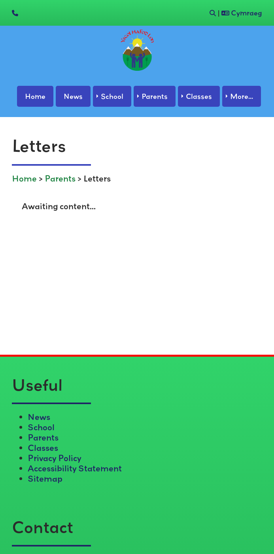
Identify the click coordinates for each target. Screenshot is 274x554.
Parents (60, 178)
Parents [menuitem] (155, 96)
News (39, 417)
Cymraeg (241, 12)
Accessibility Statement (75, 468)
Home (24, 178)
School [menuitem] (112, 96)
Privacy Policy (54, 458)
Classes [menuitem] (199, 96)
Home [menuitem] (35, 96)
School (41, 427)
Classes (43, 447)
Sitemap (45, 478)
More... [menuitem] (241, 96)
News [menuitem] (73, 96)
